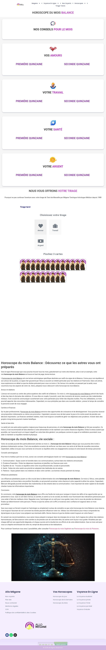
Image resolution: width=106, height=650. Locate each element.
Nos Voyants (66, 3)
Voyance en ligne (51, 3)
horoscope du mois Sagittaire (60, 529)
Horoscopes (80, 3)
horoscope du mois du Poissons (87, 529)
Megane (36, 3)
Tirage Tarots (60, 6)
